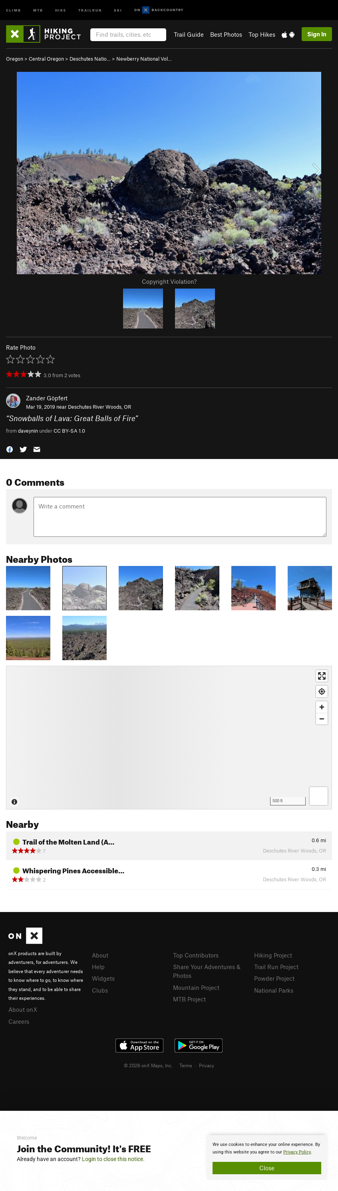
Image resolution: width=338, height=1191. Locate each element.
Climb (13, 9)
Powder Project (274, 978)
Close (266, 1167)
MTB (38, 9)
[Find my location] (322, 691)
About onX (22, 1009)
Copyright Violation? (169, 281)
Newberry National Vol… (144, 58)
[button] (9, 448)
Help (98, 966)
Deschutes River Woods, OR (99, 407)
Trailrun (90, 9)
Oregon (14, 58)
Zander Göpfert (47, 398)
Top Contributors (196, 955)
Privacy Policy (297, 1152)
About (100, 955)
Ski (118, 9)
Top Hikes (262, 34)
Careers (18, 1021)
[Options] (319, 796)
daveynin (28, 430)
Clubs (100, 990)
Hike (60, 9)
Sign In (316, 34)
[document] (267, 1157)
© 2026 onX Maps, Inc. (148, 1065)
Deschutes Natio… (90, 58)
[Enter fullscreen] (322, 676)
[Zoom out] (322, 718)
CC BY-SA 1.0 (69, 430)
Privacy (206, 1065)
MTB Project (189, 999)
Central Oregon (46, 58)
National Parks (273, 990)
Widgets (103, 978)
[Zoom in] (322, 707)
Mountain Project (196, 987)
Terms (185, 1065)
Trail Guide (189, 34)
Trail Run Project (276, 966)
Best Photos (226, 34)
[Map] (169, 737)
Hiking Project (273, 955)
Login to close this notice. (113, 1159)
